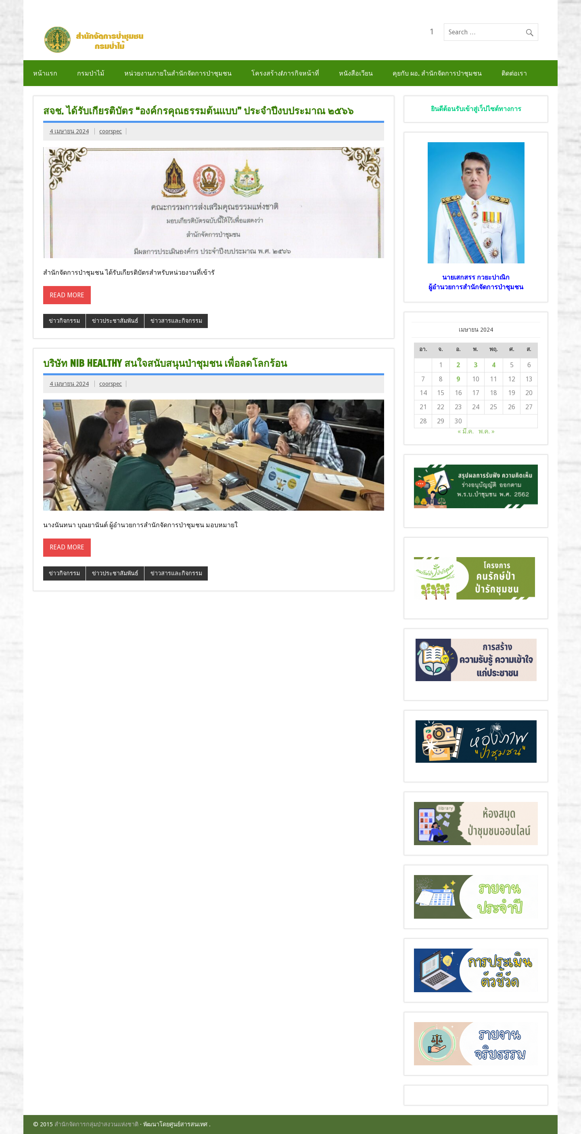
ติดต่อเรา (514, 73)
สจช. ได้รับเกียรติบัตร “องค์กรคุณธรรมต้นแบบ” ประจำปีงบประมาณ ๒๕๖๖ (198, 111)
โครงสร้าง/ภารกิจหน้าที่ (285, 73)
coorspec (110, 131)
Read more (67, 295)
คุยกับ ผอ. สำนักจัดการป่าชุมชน (437, 73)
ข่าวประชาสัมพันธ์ (115, 321)
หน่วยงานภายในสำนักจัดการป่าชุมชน (178, 73)
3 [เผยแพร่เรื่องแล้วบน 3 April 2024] (475, 365)
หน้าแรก (45, 73)
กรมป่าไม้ (90, 73)
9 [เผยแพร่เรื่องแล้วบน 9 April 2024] (458, 379)
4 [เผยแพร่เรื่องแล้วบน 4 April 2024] (493, 365)
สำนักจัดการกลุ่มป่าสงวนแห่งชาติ (96, 1124)
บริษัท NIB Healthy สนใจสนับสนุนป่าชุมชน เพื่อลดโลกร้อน (165, 363)
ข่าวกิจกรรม (64, 321)
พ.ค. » (487, 431)
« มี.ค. (466, 431)
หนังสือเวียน (356, 73)
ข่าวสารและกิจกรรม (176, 321)
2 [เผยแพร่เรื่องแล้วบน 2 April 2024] (458, 365)
